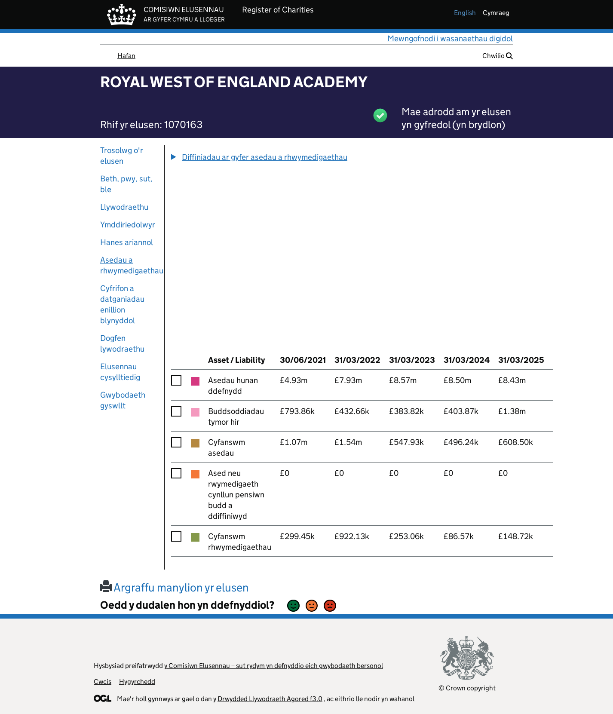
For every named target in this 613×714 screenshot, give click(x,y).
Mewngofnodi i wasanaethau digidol (450, 38)
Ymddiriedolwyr (127, 225)
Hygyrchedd (137, 681)
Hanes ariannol (126, 242)
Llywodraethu (124, 207)
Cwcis (102, 681)
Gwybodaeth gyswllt (122, 400)
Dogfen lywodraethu (122, 343)
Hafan (126, 56)
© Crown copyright (467, 688)
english (465, 13)
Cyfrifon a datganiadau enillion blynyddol (122, 304)
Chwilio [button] (497, 56)
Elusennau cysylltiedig (120, 372)
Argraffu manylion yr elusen (174, 587)
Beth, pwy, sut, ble (126, 184)
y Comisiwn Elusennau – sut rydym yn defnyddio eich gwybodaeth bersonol (273, 666)
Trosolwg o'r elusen (121, 155)
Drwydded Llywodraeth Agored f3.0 (270, 699)
